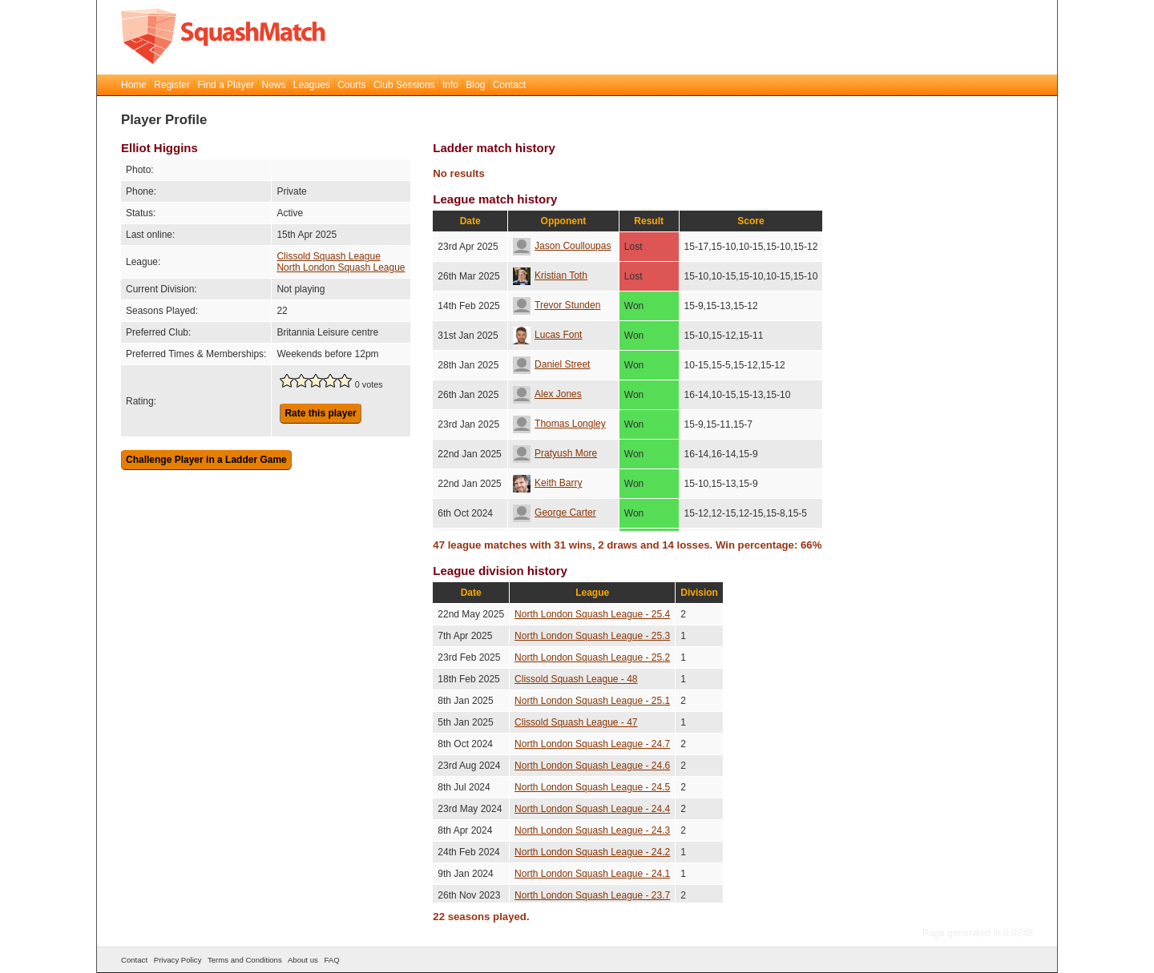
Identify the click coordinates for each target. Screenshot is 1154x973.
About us (303, 959)
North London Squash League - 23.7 (592, 895)
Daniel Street (551, 364)
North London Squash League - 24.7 (592, 744)
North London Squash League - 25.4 (592, 614)
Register (172, 84)
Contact (509, 84)
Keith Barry (547, 483)
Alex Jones (547, 394)
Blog (475, 84)
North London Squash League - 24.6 (592, 765)
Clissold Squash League (328, 256)
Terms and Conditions (245, 959)
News (273, 84)
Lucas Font (547, 334)
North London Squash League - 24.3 (592, 830)
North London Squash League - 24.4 (592, 808)
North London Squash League (340, 267)
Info (450, 84)
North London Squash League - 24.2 (592, 852)
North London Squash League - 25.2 (592, 657)
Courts (351, 84)
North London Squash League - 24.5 (592, 787)
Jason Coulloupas (562, 245)
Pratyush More (555, 453)
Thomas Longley (559, 423)
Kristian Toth (550, 275)
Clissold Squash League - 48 (575, 679)
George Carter (554, 512)
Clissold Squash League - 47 (575, 722)
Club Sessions (404, 84)
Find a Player (225, 84)
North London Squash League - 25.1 (592, 700)
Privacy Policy (178, 959)
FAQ (331, 959)
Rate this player (320, 413)
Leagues (311, 84)
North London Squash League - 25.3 (592, 635)
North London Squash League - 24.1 (592, 873)
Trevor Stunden (556, 305)
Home (134, 84)
